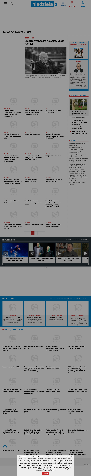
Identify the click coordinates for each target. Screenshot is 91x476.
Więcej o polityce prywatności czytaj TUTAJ (45, 470)
